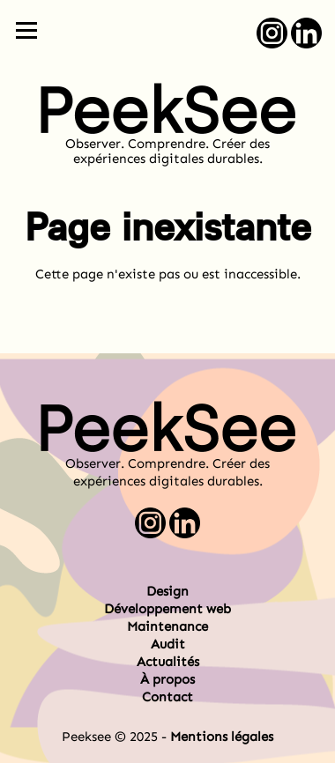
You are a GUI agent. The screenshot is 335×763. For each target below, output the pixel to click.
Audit (168, 644)
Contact (167, 697)
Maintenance (167, 626)
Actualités (168, 662)
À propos (167, 679)
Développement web (167, 609)
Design (167, 591)
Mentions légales (221, 736)
